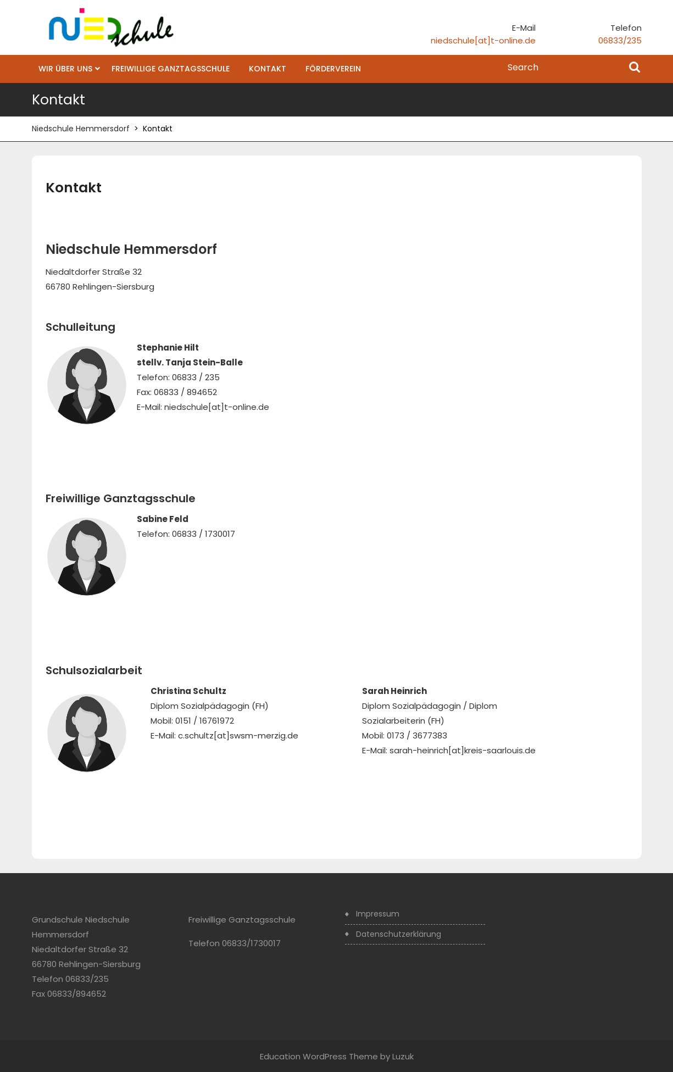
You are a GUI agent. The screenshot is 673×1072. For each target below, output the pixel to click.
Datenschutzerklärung (398, 934)
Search (634, 68)
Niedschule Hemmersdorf (81, 128)
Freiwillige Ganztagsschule (171, 68)
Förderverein (333, 68)
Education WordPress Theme (319, 1056)
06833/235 (620, 40)
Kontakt (267, 68)
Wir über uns (65, 68)
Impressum (377, 913)
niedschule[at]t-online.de (483, 40)
